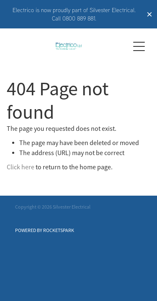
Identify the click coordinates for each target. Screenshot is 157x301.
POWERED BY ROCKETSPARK (44, 230)
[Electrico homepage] (68, 46)
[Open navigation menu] (139, 46)
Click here (20, 167)
